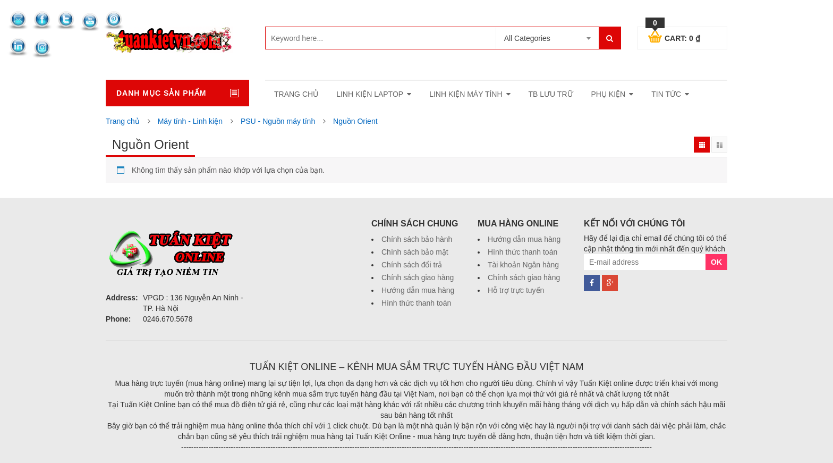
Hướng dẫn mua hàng (417, 290)
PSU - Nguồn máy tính (278, 121)
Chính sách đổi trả (411, 264)
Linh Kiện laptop (369, 94)
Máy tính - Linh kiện (190, 121)
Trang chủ (123, 121)
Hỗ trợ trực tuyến (516, 290)
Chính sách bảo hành (416, 239)
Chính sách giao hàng (417, 277)
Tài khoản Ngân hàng (523, 264)
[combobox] (547, 38)
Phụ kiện (608, 94)
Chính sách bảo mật (414, 252)
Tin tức (666, 94)
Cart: (674, 37)
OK (716, 262)
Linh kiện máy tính (465, 94)
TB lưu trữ (551, 94)
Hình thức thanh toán (416, 303)
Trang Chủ (296, 94)
